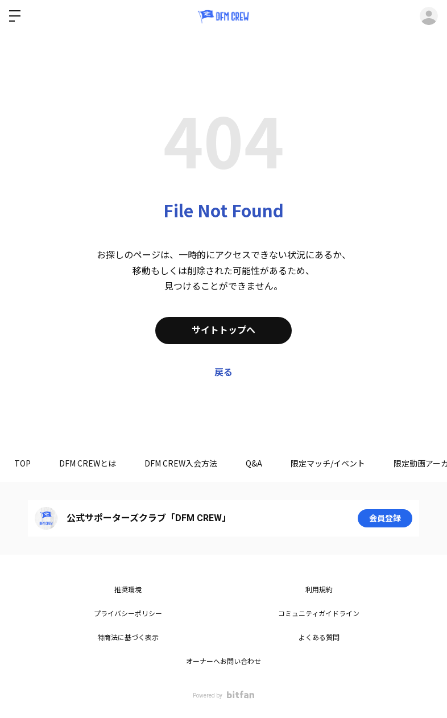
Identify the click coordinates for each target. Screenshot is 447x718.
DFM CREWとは (87, 463)
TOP (22, 463)
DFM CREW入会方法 (180, 463)
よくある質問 (319, 638)
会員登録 (385, 518)
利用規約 (319, 590)
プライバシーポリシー (128, 614)
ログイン (429, 16)
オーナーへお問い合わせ (223, 662)
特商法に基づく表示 (128, 638)
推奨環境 (128, 590)
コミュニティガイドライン (318, 614)
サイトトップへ (223, 330)
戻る (223, 372)
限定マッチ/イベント (328, 463)
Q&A (254, 463)
